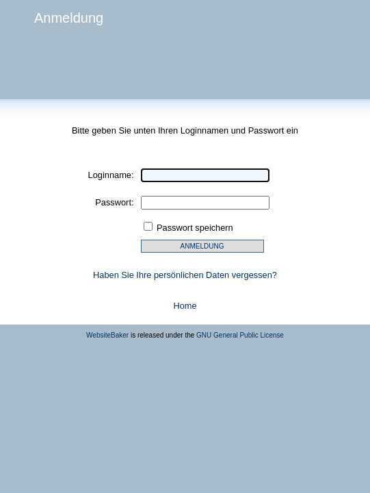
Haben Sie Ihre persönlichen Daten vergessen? (185, 275)
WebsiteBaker (107, 335)
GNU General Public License (240, 335)
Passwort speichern (195, 228)
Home (184, 306)
